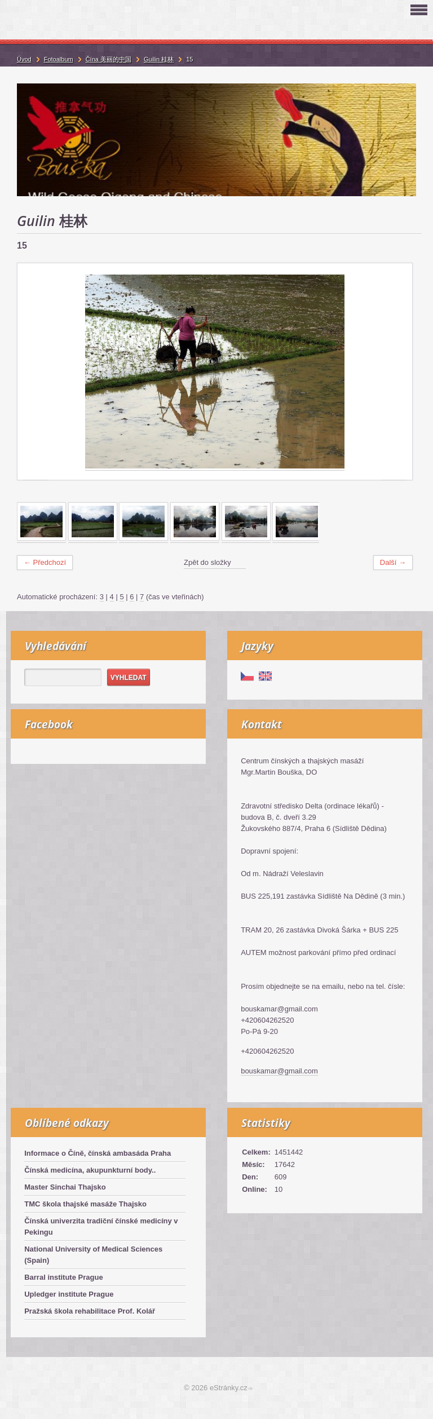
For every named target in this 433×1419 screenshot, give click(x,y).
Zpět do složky (207, 562)
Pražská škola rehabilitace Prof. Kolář (89, 1311)
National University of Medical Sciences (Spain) (93, 1255)
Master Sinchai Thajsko (65, 1187)
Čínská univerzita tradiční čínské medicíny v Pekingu (101, 1226)
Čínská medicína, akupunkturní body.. (90, 1170)
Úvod (24, 59)
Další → (393, 562)
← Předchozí (45, 562)
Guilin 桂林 (159, 59)
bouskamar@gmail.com (279, 1071)
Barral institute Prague (63, 1277)
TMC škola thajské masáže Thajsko (85, 1204)
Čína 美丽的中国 (108, 59)
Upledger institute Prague (68, 1294)
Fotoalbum (58, 59)
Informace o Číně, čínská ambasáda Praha (97, 1153)
